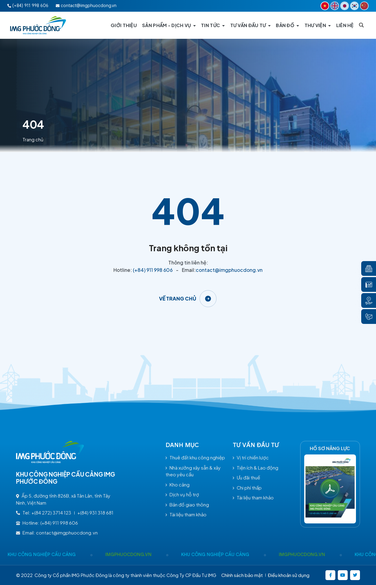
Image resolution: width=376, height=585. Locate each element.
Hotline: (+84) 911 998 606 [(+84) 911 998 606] (47, 523)
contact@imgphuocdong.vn (229, 270)
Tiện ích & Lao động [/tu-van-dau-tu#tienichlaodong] (255, 467)
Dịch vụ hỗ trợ (182, 494)
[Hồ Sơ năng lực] (330, 488)
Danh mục (182, 445)
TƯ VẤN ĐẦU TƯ (256, 445)
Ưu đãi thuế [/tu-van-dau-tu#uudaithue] (246, 477)
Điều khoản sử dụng (288, 575)
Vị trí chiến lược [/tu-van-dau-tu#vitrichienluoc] (251, 457)
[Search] (361, 25)
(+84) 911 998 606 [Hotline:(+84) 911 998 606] (27, 5)
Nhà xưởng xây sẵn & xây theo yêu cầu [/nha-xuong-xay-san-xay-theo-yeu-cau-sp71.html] (193, 471)
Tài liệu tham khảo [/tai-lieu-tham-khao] (186, 514)
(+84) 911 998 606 (153, 270)
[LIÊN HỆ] (345, 25)
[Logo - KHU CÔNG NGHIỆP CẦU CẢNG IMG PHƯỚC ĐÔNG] (38, 25)
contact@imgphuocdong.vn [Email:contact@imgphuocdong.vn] (86, 5)
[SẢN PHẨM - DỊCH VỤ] (169, 25)
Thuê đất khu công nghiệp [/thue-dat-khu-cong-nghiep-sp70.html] (195, 457)
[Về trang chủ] (188, 298)
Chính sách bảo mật (242, 575)
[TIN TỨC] (213, 25)
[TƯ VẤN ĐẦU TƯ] (250, 25)
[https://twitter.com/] (355, 575)
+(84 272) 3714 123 (51, 512)
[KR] (354, 6)
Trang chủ (32, 139)
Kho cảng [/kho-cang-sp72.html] (178, 484)
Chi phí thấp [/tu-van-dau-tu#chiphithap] (247, 487)
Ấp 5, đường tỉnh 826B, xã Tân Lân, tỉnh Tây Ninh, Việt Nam (63, 499)
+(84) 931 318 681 (95, 512)
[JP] (344, 6)
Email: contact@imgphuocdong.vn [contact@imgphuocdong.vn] (57, 532)
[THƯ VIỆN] (317, 25)
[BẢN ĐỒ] (287, 25)
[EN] (334, 6)
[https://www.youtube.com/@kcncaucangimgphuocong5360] (343, 575)
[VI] (325, 6)
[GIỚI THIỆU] (123, 25)
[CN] (364, 6)
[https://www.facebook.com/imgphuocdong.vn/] (330, 575)
